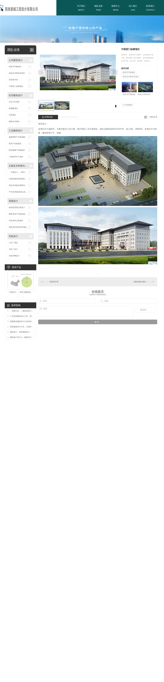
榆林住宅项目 (14, 121)
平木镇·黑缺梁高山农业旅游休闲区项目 (20, 192)
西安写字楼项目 (15, 67)
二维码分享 (152, 117)
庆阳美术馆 (13, 80)
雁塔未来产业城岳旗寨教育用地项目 (20, 214)
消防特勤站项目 (140, 282)
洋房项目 (12, 115)
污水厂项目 (13, 243)
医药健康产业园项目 (17, 150)
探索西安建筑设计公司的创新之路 (22, 321)
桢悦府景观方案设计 (17, 207)
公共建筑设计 (16, 60)
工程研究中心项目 (16, 157)
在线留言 (128, 105)
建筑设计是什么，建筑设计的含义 (22, 337)
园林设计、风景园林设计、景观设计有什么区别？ (22, 332)
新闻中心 (115, 6)
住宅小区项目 (14, 102)
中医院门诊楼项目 (16, 86)
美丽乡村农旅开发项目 (18, 227)
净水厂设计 (13, 249)
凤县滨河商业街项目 (17, 73)
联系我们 (150, 6)
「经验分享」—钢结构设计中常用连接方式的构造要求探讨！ (22, 311)
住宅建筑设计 (16, 95)
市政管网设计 (14, 256)
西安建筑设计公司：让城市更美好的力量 (22, 327)
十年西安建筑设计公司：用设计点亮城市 (22, 316)
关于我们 (81, 6)
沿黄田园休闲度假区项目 (19, 179)
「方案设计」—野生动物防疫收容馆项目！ (20, 172)
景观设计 (13, 201)
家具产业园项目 (15, 144)
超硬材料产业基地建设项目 (19, 137)
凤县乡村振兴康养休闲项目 (19, 185)
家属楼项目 (13, 108)
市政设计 (13, 236)
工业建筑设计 (16, 130)
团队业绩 (98, 6)
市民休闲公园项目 (16, 220)
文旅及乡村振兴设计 (18, 165)
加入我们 (133, 6)
